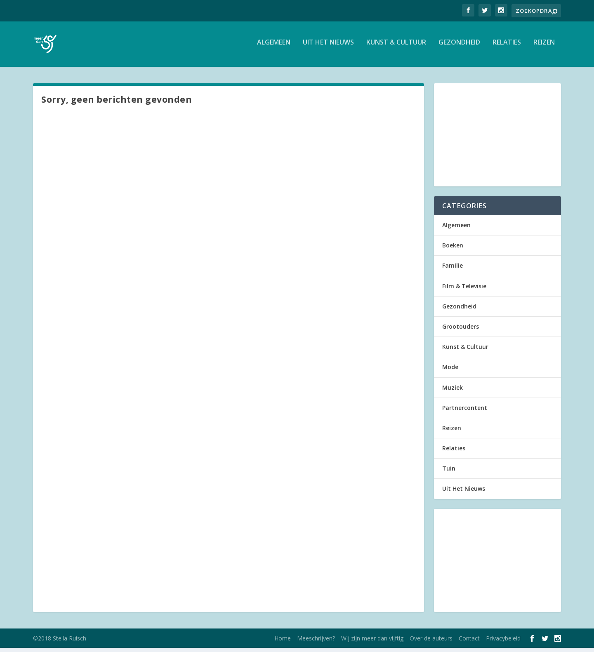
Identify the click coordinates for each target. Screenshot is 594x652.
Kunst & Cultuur (396, 47)
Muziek (452, 391)
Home (282, 642)
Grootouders (460, 330)
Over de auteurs (431, 642)
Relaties (507, 47)
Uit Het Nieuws (328, 47)
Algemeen (273, 47)
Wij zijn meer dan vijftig (372, 642)
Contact (469, 642)
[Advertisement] (497, 139)
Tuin (448, 472)
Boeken (452, 249)
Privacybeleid (503, 642)
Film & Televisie (464, 290)
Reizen (544, 47)
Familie (452, 269)
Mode (450, 371)
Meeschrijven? (316, 642)
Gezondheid (459, 47)
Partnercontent (464, 412)
